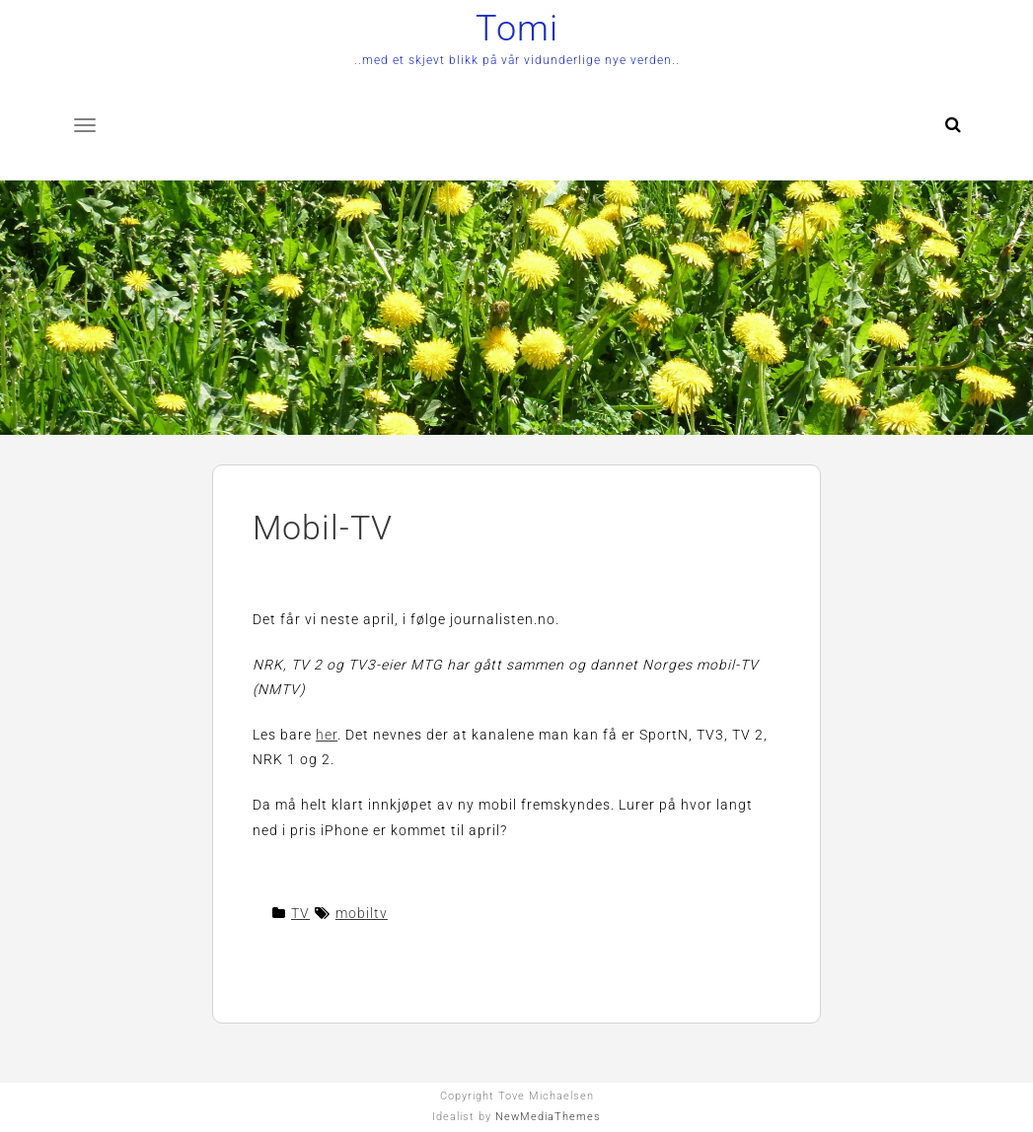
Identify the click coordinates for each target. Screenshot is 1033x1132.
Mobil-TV (323, 527)
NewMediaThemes (548, 1116)
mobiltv (361, 913)
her (326, 735)
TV (300, 913)
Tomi (517, 28)
